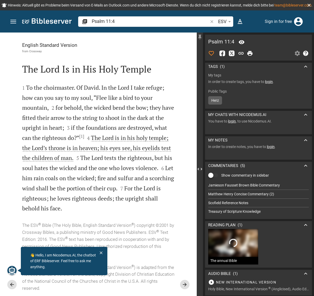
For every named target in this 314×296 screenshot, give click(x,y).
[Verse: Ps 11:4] (241, 42)
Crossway (35, 51)
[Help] (305, 53)
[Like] (211, 53)
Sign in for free (278, 21)
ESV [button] (225, 21)
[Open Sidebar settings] (297, 53)
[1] (81, 136)
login (269, 82)
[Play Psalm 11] (258, 282)
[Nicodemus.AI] (12, 270)
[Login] (298, 21)
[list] (258, 198)
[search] (150, 21)
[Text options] (240, 21)
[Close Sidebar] (200, 169)
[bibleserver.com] (47, 22)
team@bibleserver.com (292, 5)
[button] (309, 5)
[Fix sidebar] (200, 37)
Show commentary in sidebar (245, 175)
